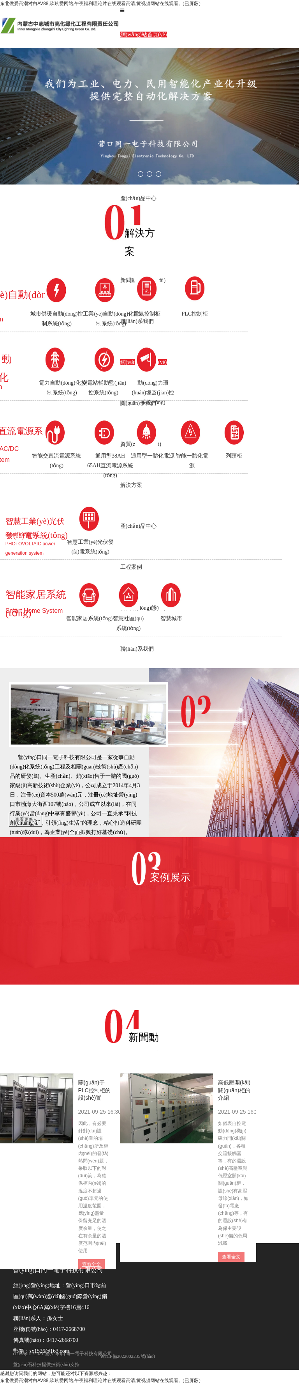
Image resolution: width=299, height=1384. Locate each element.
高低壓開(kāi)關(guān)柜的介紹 (234, 1090)
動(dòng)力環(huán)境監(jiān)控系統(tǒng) (153, 392)
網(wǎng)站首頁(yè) (143, 34)
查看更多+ (25, 819)
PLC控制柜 (195, 314)
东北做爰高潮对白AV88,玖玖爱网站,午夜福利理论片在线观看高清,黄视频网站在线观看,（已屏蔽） (101, 3)
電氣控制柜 (146, 314)
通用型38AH (110, 467)
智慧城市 (171, 618)
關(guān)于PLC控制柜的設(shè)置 (94, 1090)
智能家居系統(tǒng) (89, 618)
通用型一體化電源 (152, 456)
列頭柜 (234, 456)
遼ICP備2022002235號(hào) (127, 1356)
